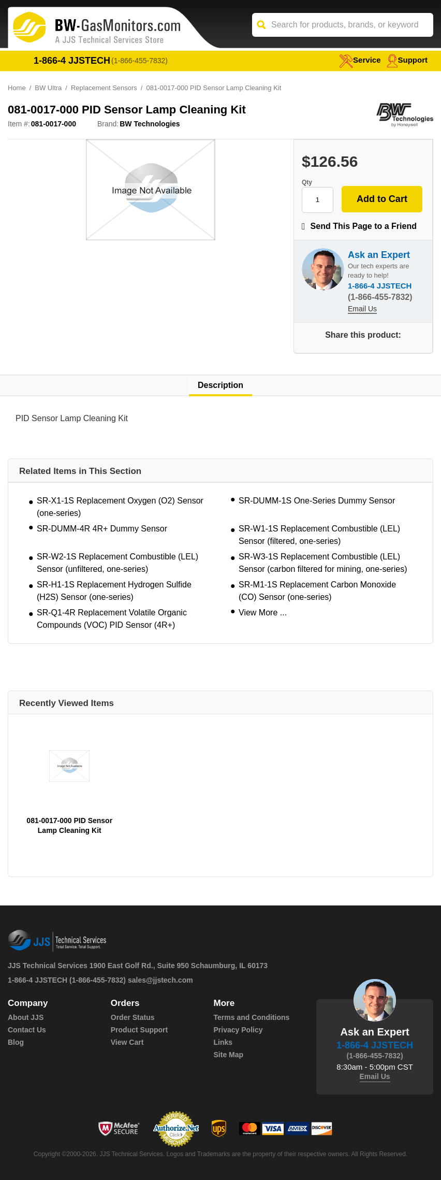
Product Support (139, 1030)
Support (407, 59)
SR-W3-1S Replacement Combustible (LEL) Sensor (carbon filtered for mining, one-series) (323, 562)
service (359, 59)
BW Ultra (48, 88)
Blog (16, 1042)
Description (220, 385)
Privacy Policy (238, 1030)
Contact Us (27, 1030)
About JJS (25, 1017)
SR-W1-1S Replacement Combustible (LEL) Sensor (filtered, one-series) (319, 534)
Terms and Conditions (252, 1017)
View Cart (127, 1042)
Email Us (362, 309)
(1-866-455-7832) (139, 60)
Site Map (229, 1055)
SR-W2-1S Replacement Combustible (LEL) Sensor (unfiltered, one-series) (117, 562)
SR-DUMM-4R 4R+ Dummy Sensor (102, 528)
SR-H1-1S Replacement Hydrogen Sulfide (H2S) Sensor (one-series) (114, 590)
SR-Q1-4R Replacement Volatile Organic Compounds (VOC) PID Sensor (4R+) (112, 618)
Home (17, 88)
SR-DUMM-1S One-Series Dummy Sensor (317, 500)
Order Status (133, 1017)
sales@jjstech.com (160, 980)
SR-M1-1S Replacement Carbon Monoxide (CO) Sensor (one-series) (317, 590)
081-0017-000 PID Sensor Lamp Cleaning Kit (69, 825)
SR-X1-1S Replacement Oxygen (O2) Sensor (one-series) (120, 506)
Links (223, 1042)
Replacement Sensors (104, 88)
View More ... (263, 612)
